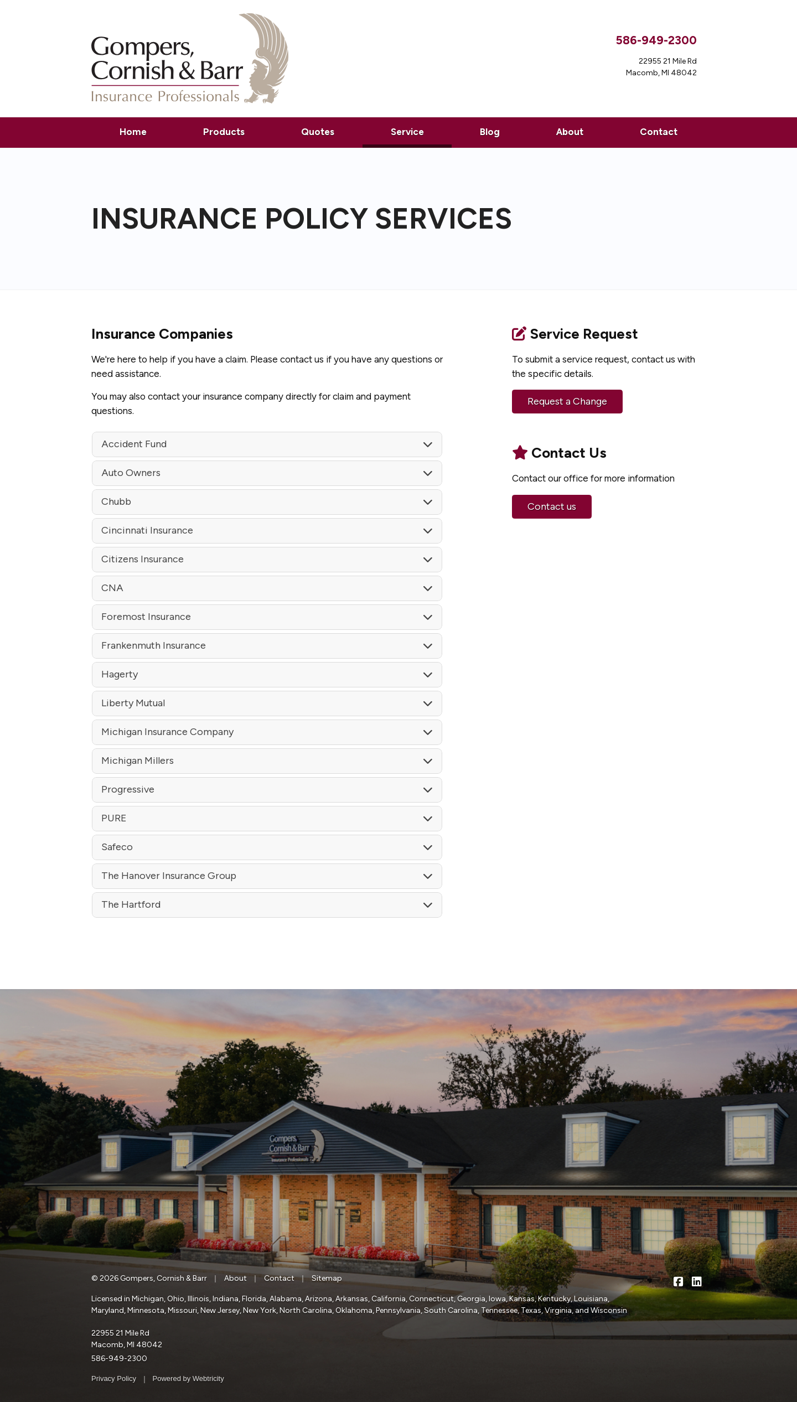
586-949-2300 (656, 40)
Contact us (551, 506)
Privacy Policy (113, 1378)
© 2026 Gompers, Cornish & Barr (149, 1278)
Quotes (317, 131)
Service (421, 131)
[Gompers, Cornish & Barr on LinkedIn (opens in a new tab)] (696, 1281)
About (569, 131)
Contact (658, 131)
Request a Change (567, 401)
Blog (490, 131)
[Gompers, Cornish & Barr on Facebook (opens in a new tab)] (678, 1281)
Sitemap (327, 1278)
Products (224, 131)
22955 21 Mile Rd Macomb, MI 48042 (126, 1338)
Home (133, 131)
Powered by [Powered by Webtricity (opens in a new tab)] (188, 1378)
